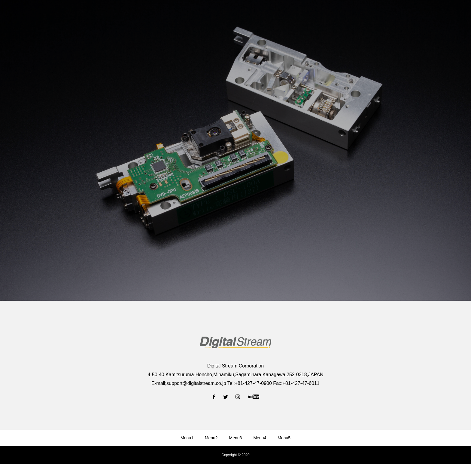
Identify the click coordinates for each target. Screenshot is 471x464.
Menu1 (187, 437)
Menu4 (259, 437)
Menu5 (284, 437)
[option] (235, 150)
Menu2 (211, 437)
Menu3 (235, 437)
